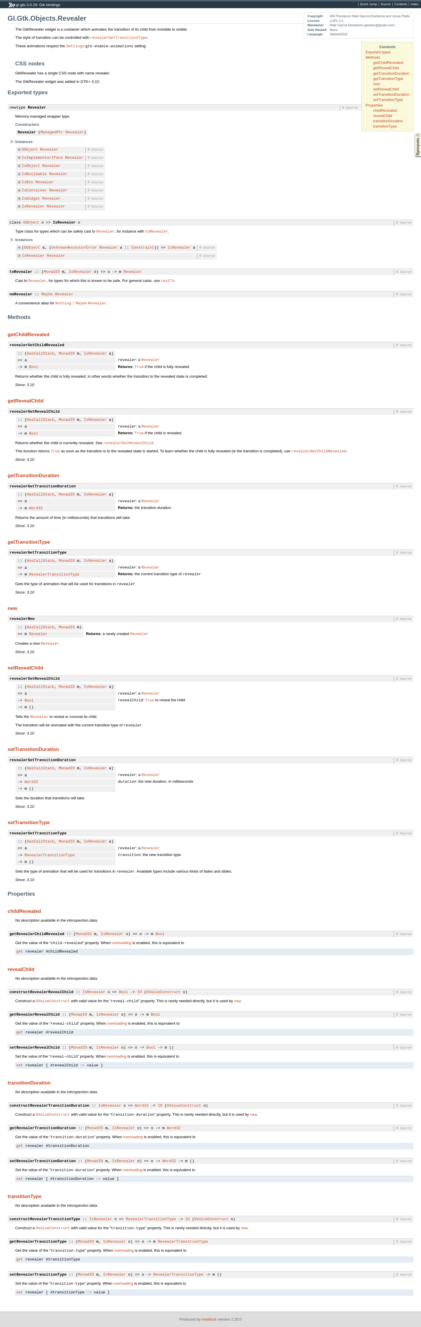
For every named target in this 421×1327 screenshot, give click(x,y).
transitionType (385, 126)
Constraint (142, 247)
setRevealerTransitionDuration (43, 1161)
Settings (75, 45)
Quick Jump (368, 4)
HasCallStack (40, 353)
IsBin (27, 182)
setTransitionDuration (391, 94)
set (19, 1065)
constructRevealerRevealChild (41, 992)
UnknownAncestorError (74, 247)
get (19, 951)
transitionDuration (388, 121)
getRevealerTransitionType (38, 1241)
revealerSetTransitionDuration (43, 760)
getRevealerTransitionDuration (43, 1128)
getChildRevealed (388, 62)
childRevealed (385, 110)
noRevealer (21, 294)
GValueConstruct (163, 992)
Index (415, 4)
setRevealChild (385, 89)
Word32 (36, 508)
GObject (30, 149)
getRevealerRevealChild (35, 1014)
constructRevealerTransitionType (45, 1219)
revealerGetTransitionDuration (43, 486)
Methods (372, 57)
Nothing (63, 303)
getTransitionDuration (391, 73)
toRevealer (156, 231)
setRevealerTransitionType (38, 1274)
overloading (121, 943)
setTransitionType (388, 99)
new (376, 84)
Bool (33, 367)
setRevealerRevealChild (35, 1047)
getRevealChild (386, 68)
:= (82, 1065)
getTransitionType (388, 78)
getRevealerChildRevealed (37, 934)
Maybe (47, 294)
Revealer (37, 107)
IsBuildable (34, 174)
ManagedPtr (52, 132)
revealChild (382, 116)
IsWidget (31, 198)
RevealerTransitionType (54, 574)
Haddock (209, 1319)
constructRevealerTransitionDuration (49, 1105)
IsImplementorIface (42, 158)
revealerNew (22, 619)
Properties (374, 105)
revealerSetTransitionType (118, 37)
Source (386, 4)
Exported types (378, 52)
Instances (24, 141)
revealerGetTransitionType (38, 552)
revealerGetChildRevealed (37, 345)
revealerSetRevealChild (128, 442)
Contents (400, 4)
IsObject (31, 166)
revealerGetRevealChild (35, 411)
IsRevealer (33, 206)
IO (139, 992)
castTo (168, 280)
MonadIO (52, 272)
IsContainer (34, 190)
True (139, 366)
